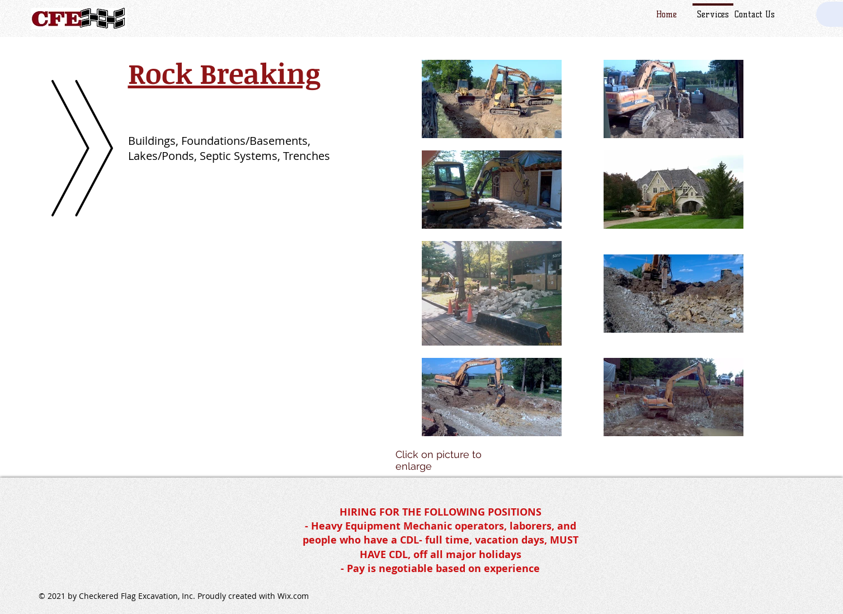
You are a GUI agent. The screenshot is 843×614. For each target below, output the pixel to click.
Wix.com (293, 596)
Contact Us (754, 15)
